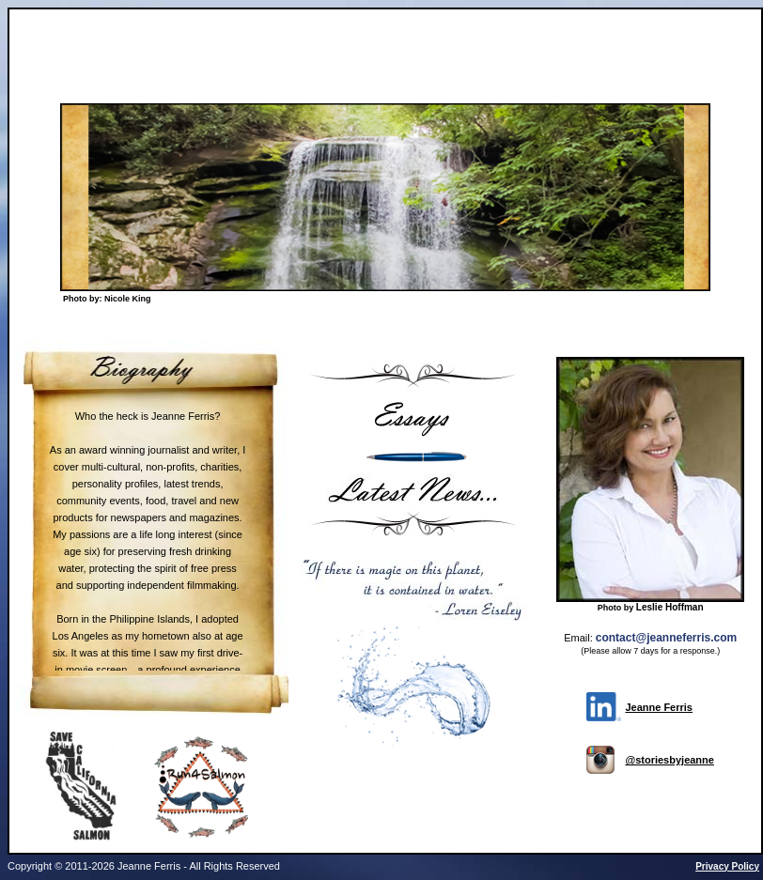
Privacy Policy (727, 866)
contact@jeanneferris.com (666, 637)
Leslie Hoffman (670, 607)
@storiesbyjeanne (669, 759)
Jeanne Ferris (659, 707)
